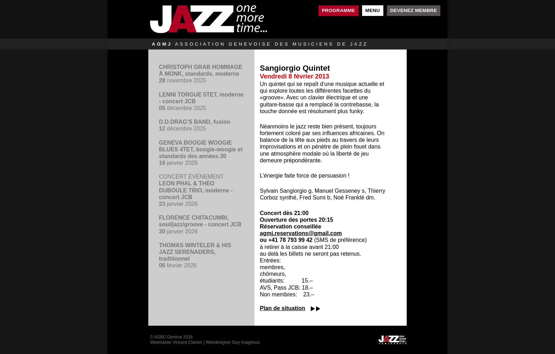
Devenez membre (413, 10)
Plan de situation (282, 308)
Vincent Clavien (187, 342)
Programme (338, 10)
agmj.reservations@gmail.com (301, 233)
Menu (372, 10)
